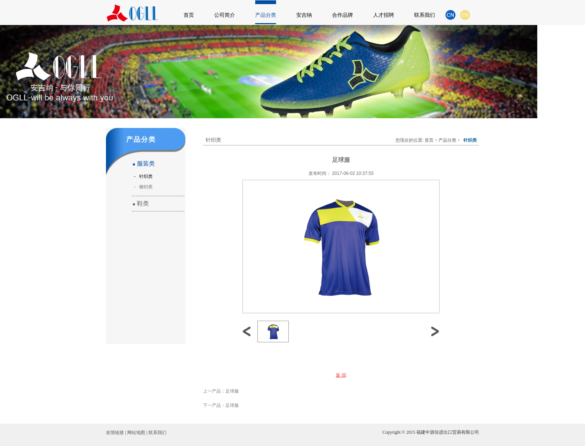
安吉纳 (304, 15)
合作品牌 (342, 15)
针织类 (145, 176)
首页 (189, 15)
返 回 (341, 375)
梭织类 (145, 186)
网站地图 (136, 432)
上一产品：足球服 (221, 391)
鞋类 (140, 203)
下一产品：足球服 (221, 405)
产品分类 (265, 15)
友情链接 (115, 432)
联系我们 (424, 15)
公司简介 (224, 15)
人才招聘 (383, 15)
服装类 (143, 163)
